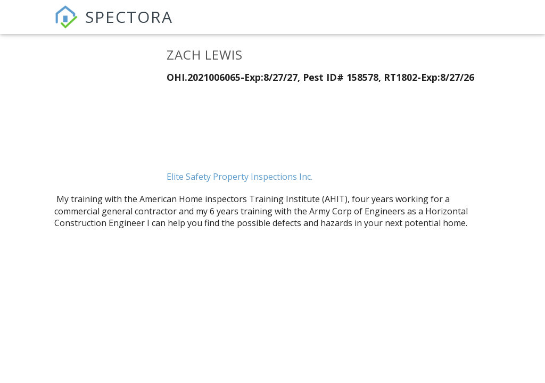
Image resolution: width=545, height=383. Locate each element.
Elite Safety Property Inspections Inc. (239, 176)
